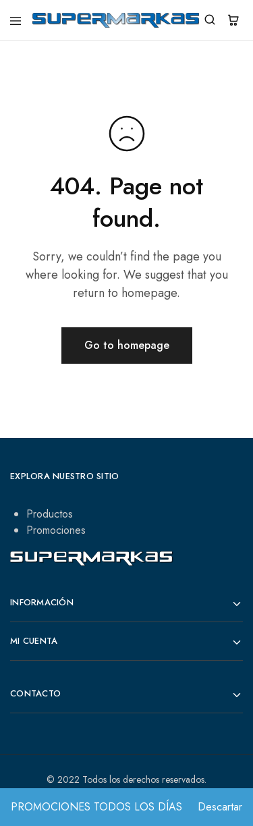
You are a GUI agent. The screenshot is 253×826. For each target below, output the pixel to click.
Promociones (56, 530)
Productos (49, 514)
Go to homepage (126, 345)
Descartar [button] (220, 807)
